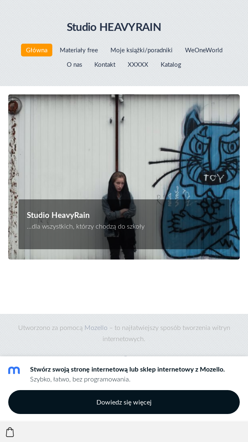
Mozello (96, 327)
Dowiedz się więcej (124, 402)
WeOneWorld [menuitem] (203, 50)
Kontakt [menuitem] (104, 64)
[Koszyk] (10, 432)
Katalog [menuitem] (171, 64)
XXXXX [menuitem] (138, 64)
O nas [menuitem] (74, 64)
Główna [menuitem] (36, 50)
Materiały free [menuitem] (79, 50)
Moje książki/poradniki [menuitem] (141, 50)
